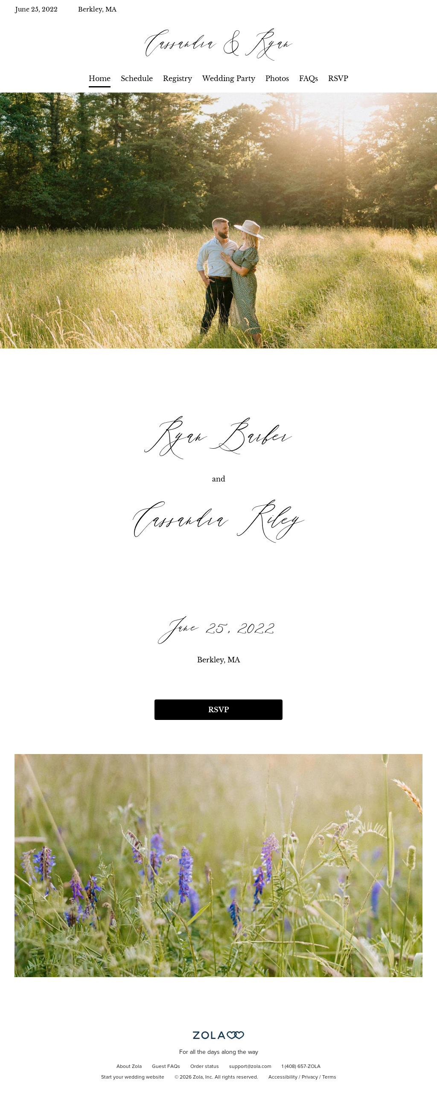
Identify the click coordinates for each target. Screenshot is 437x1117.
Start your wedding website (132, 1077)
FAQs (308, 78)
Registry (177, 78)
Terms (329, 1077)
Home (100, 78)
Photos (277, 78)
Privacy (310, 1077)
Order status (204, 1066)
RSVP (338, 78)
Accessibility (282, 1077)
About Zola (129, 1066)
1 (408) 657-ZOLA (301, 1066)
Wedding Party (228, 78)
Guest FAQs (166, 1066)
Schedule (137, 78)
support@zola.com (250, 1066)
